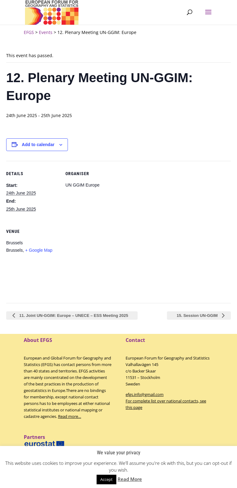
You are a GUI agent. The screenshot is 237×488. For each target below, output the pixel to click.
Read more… (69, 416)
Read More (130, 479)
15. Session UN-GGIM (198, 315)
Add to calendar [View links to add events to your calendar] (38, 144)
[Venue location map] (98, 261)
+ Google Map (38, 250)
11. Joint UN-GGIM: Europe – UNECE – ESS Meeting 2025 (73, 315)
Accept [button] (106, 479)
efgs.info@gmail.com (145, 394)
